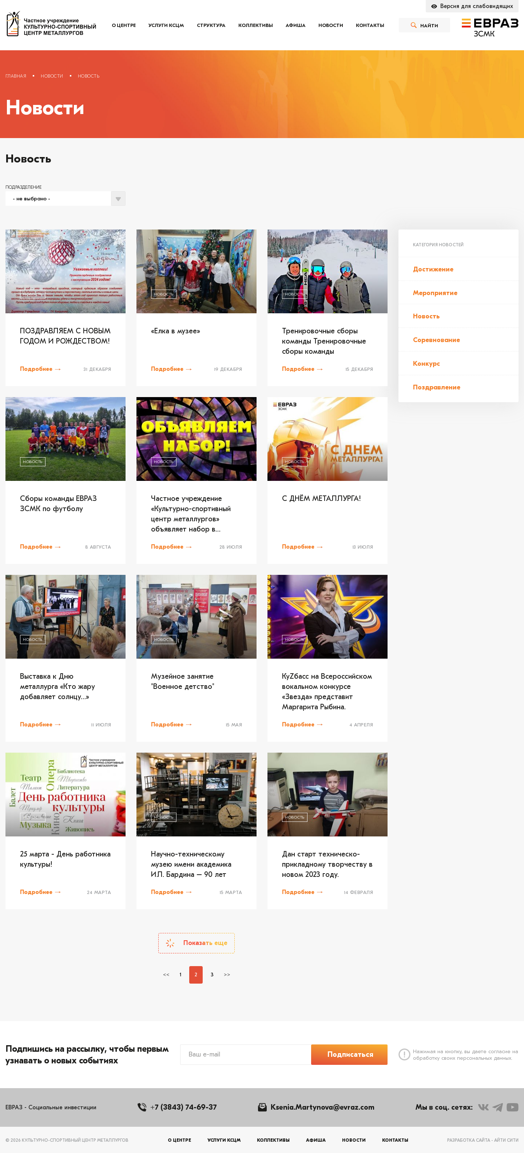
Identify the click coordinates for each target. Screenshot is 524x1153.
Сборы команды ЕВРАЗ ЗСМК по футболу (58, 503)
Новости (330, 25)
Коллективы (255, 25)
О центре (124, 25)
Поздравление (436, 387)
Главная (15, 76)
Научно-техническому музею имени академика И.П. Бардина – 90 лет (191, 864)
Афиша (296, 25)
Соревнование (436, 340)
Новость (426, 316)
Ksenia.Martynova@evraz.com (322, 1107)
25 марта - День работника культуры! (65, 859)
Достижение (433, 269)
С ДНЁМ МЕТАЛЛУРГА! (321, 498)
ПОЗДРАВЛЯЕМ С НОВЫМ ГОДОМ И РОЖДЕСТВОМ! (65, 336)
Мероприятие (435, 293)
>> (227, 975)
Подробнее (36, 369)
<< (166, 975)
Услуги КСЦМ (166, 25)
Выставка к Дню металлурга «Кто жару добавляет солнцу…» (57, 686)
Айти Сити (506, 1140)
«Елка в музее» (175, 331)
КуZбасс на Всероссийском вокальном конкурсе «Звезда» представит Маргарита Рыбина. (327, 691)
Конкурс (426, 364)
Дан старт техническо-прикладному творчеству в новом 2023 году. (327, 864)
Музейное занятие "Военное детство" (182, 681)
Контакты (370, 25)
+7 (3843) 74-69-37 (183, 1107)
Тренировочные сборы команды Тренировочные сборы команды (324, 341)
